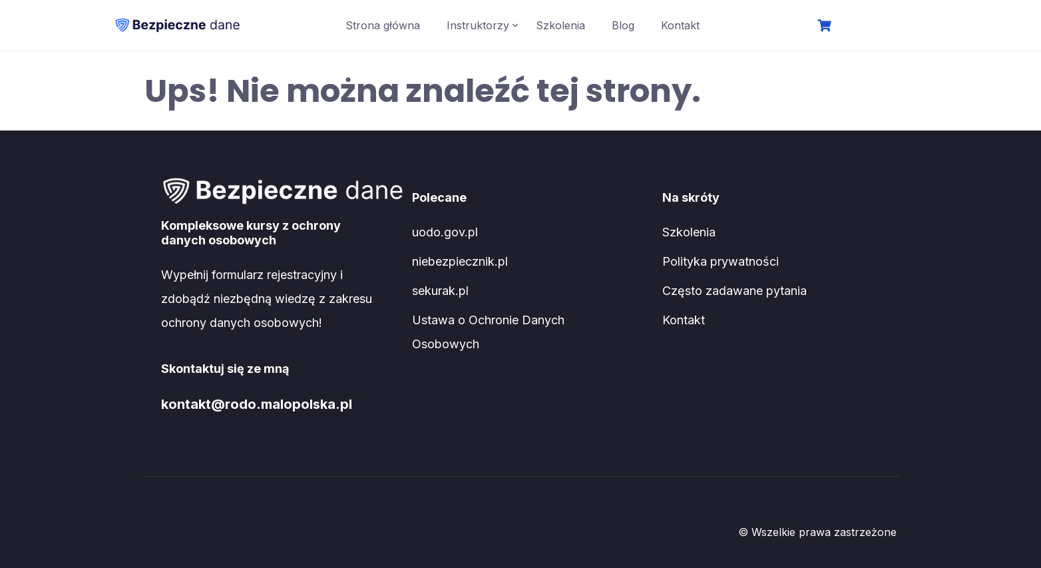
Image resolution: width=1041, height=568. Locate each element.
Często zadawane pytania (734, 291)
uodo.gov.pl (445, 232)
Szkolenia (560, 25)
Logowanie (880, 26)
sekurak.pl (440, 291)
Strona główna (382, 25)
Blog (623, 25)
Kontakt (680, 25)
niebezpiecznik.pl (460, 261)
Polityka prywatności (720, 261)
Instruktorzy (478, 25)
